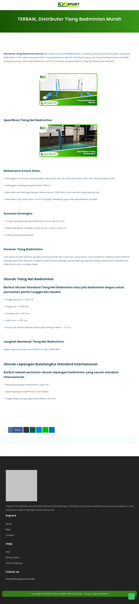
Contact (10, 535)
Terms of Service (14, 563)
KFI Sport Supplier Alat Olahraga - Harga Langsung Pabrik (79, 593)
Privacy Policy (13, 557)
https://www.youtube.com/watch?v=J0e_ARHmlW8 (32, 349)
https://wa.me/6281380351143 (64, 53)
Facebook (11, 579)
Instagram (21, 579)
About (9, 523)
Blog (8, 529)
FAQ (8, 551)
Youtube (30, 579)
